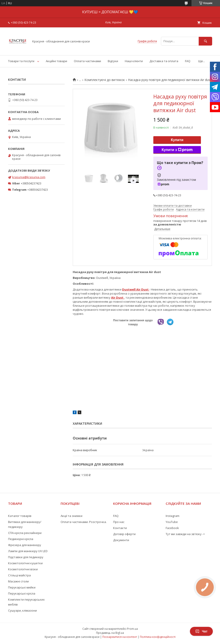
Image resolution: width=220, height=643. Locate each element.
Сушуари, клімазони (22, 610)
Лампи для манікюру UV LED (28, 551)
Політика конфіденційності (158, 637)
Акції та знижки (71, 516)
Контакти (120, 528)
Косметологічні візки (23, 569)
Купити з (177, 150)
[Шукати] (205, 41)
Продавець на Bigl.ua (110, 633)
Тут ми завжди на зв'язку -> (185, 534)
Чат (201, 631)
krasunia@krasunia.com (28, 177)
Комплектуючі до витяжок (104, 80)
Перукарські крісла (21, 593)
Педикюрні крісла (20, 539)
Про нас (118, 522)
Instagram (172, 516)
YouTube (172, 522)
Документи (121, 540)
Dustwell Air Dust (135, 289)
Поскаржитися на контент (119, 637)
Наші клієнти (134, 61)
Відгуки (113, 61)
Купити (177, 140)
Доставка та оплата (164, 61)
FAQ (187, 61)
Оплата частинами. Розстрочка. (84, 522)
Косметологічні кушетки (25, 563)
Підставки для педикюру (25, 557)
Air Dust (117, 297)
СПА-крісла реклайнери (25, 533)
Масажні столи (18, 581)
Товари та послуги (21, 61)
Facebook (172, 528)
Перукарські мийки (21, 587)
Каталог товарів (19, 516)
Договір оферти (124, 534)
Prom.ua (132, 629)
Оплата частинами (87, 61)
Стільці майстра (19, 575)
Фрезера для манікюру (24, 545)
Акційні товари (56, 61)
